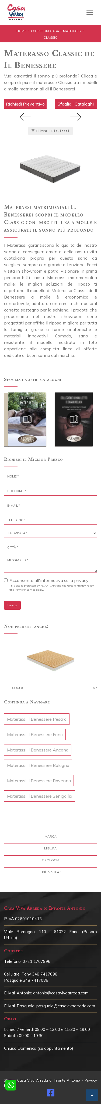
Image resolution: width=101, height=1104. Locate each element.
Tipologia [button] (51, 860)
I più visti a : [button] (50, 872)
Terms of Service (25, 589)
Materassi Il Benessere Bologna (38, 765)
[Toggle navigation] (89, 12)
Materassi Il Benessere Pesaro (37, 719)
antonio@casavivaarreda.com (61, 992)
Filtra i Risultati (50, 131)
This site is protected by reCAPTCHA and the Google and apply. (51, 587)
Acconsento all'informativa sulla (49, 580)
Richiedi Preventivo (25, 104)
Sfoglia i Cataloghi (76, 104)
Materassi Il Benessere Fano (35, 734)
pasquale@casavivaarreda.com (65, 1005)
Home (21, 31)
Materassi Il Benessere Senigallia (39, 796)
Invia (12, 605)
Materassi (72, 31)
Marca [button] (51, 836)
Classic (50, 37)
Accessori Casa (44, 31)
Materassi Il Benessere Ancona (37, 750)
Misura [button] (50, 848)
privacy (81, 580)
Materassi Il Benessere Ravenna (39, 780)
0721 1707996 (36, 961)
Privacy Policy (85, 585)
